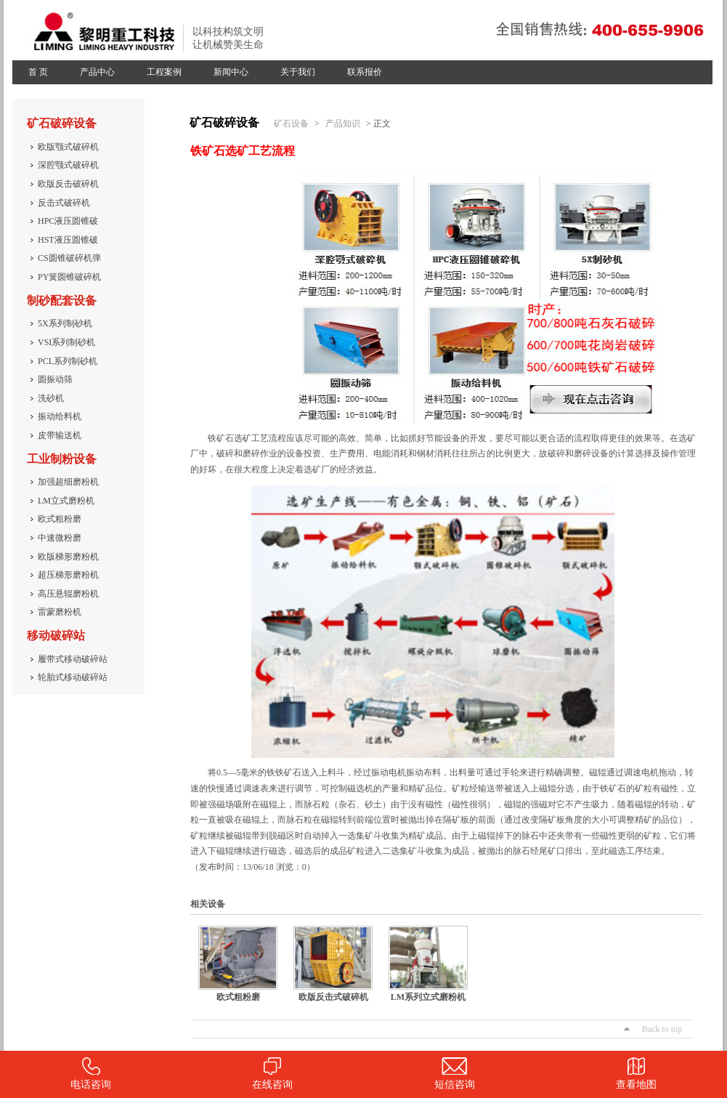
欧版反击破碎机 (68, 184)
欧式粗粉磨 (59, 519)
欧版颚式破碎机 (68, 147)
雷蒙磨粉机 (59, 612)
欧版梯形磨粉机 (68, 557)
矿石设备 (291, 123)
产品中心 (97, 72)
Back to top (662, 1029)
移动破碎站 (56, 635)
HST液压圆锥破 (68, 240)
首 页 (38, 72)
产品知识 (342, 123)
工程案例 (164, 72)
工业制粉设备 (62, 459)
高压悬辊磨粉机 (68, 594)
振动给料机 (59, 416)
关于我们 (297, 72)
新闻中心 (231, 72)
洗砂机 (51, 398)
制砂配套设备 (62, 300)
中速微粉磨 (59, 538)
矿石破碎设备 (62, 123)
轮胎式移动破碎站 (72, 677)
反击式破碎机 (64, 203)
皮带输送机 (59, 435)
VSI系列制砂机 (66, 342)
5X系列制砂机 (65, 323)
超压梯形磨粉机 (68, 575)
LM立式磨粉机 (66, 501)
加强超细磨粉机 (68, 482)
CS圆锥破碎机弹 (69, 258)
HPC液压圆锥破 (68, 221)
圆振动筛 (55, 379)
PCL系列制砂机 (67, 361)
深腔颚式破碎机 (68, 165)
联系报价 (364, 72)
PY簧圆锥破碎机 (69, 277)
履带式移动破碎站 (72, 659)
